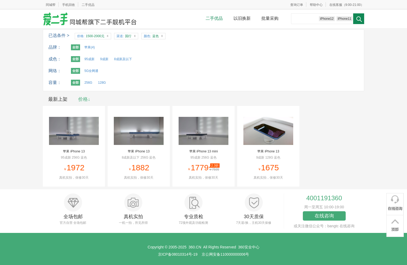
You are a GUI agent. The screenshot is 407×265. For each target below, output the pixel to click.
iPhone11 (344, 19)
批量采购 (269, 18)
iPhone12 (327, 19)
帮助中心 (316, 5)
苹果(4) (89, 47)
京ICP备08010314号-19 (178, 254)
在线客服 (335, 5)
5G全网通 (91, 71)
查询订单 (296, 5)
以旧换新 (242, 18)
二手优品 (88, 5)
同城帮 (50, 5)
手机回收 (68, 5)
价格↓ (84, 99)
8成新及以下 (123, 59)
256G (88, 83)
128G (102, 83)
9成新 (104, 59)
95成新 (89, 59)
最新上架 (57, 99)
